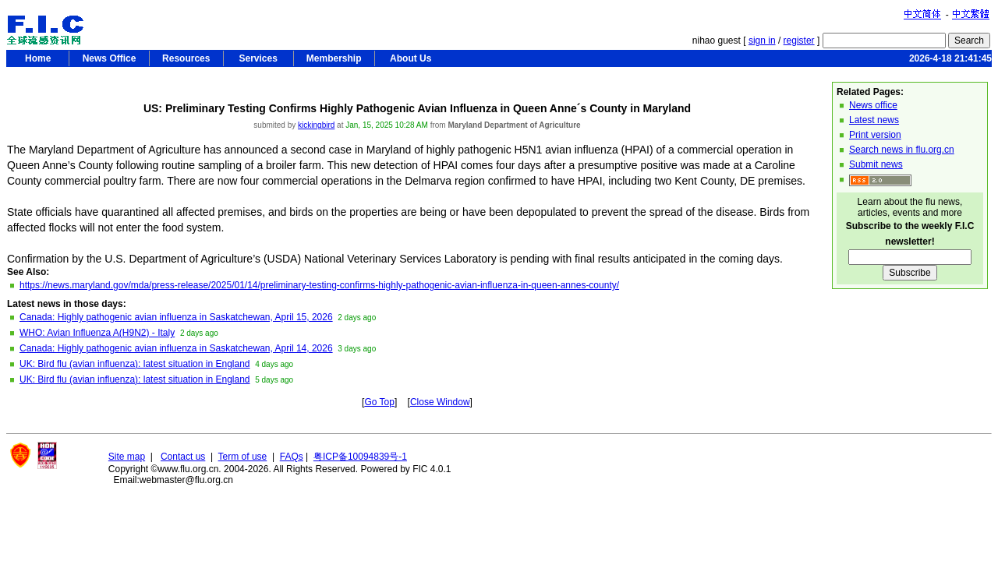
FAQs (291, 456)
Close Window (440, 402)
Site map (126, 456)
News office (873, 105)
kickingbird (316, 125)
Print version (875, 134)
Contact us (183, 456)
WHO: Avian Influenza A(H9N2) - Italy (97, 332)
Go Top (379, 402)
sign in (762, 40)
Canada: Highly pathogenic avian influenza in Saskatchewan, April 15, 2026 (176, 317)
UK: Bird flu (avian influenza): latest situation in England (134, 363)
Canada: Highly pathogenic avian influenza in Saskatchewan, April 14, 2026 (176, 348)
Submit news (876, 164)
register (799, 40)
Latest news (874, 120)
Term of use (242, 456)
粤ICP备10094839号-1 (360, 456)
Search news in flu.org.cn (901, 149)
